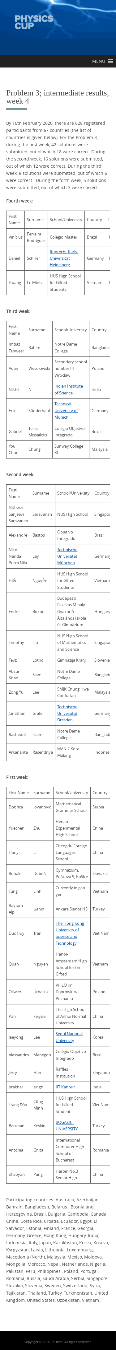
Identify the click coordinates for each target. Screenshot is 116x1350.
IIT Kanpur (65, 1087)
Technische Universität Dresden (67, 713)
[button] (98, 61)
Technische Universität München (67, 556)
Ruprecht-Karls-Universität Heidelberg (64, 258)
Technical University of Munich (66, 410)
